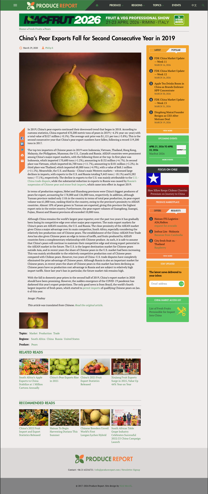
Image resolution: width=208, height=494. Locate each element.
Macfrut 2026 (157, 153)
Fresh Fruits (35, 29)
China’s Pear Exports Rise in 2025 (64, 379)
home (97, 5)
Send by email (22, 161)
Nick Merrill (126, 485)
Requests (176, 211)
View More (167, 256)
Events (176, 5)
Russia (58, 339)
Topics (157, 5)
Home (22, 29)
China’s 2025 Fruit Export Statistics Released (91, 381)
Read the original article (88, 305)
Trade (56, 333)
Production (45, 333)
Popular (175, 50)
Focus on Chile (167, 169)
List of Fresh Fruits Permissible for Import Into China (162, 312)
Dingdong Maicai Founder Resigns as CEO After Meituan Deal (169, 115)
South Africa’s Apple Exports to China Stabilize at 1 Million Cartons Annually (31, 382)
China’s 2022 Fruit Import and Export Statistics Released (29, 431)
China (50, 339)
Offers (157, 211)
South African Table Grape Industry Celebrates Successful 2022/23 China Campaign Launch (126, 435)
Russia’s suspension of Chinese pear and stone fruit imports (82, 182)
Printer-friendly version (22, 155)
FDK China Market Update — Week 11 (169, 59)
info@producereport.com (107, 469)
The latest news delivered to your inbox (165, 273)
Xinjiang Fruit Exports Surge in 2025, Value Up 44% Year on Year (124, 381)
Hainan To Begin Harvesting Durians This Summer (64, 431)
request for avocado (165, 225)
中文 (194, 5)
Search (203, 5)
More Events (167, 160)
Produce (115, 5)
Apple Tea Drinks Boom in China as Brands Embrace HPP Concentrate (169, 87)
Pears (47, 29)
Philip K (49, 47)
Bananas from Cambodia (168, 235)
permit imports (91, 288)
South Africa (38, 339)
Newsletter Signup (131, 469)
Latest (157, 50)
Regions (137, 5)
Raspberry (160, 247)
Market (33, 333)
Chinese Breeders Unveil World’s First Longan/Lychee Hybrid (95, 431)
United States (71, 339)
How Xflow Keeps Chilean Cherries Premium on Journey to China (167, 192)
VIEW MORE (167, 131)
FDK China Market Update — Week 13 (169, 101)
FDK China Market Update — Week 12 (169, 72)
